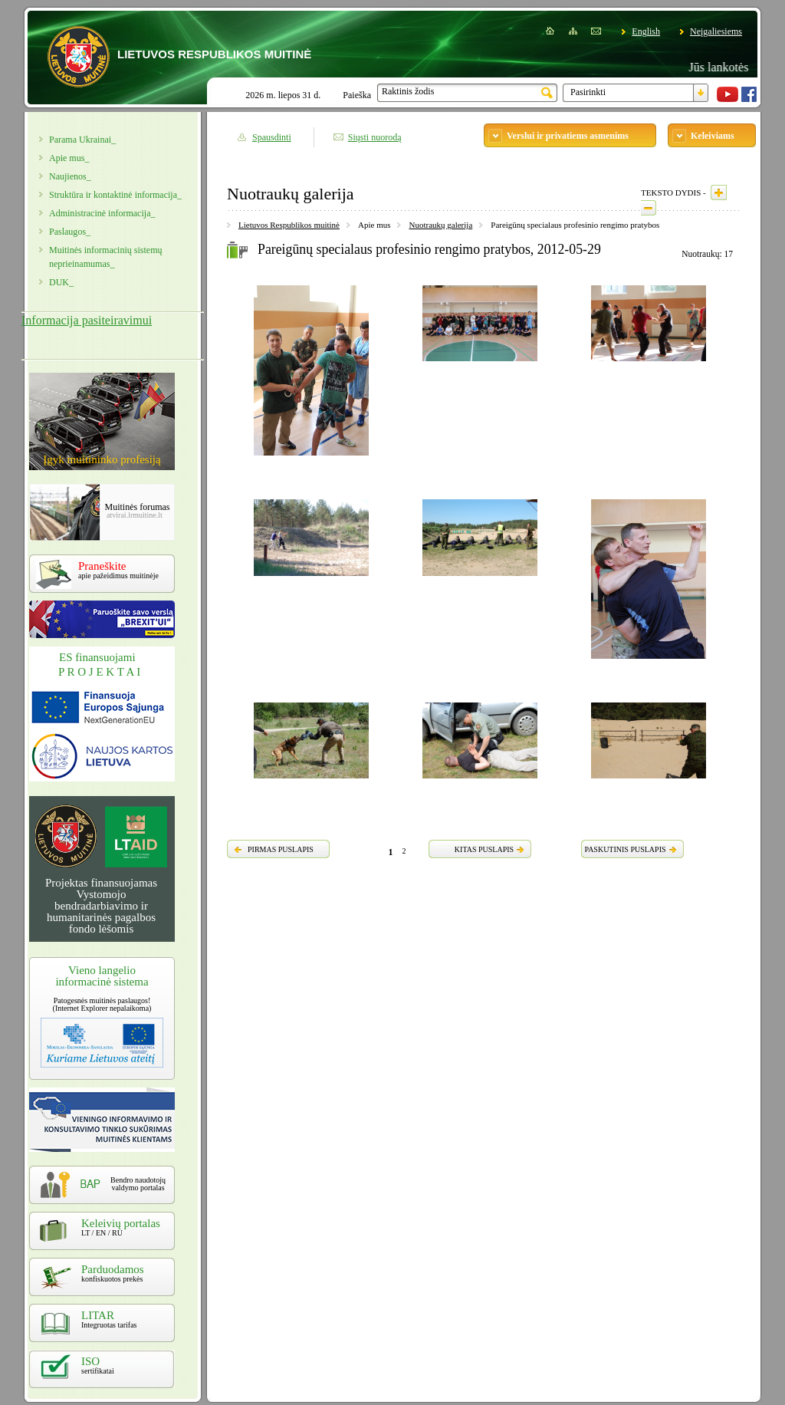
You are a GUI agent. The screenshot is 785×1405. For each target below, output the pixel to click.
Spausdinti (271, 137)
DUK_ (61, 282)
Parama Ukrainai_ (82, 139)
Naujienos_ (70, 176)
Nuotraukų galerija (440, 224)
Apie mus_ (69, 158)
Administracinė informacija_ (102, 213)
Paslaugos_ (69, 231)
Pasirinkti (588, 92)
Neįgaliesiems (716, 31)
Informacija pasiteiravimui (86, 320)
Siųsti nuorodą (375, 137)
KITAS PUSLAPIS (484, 849)
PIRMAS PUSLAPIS (281, 849)
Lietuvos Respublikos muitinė (289, 224)
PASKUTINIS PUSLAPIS (624, 849)
